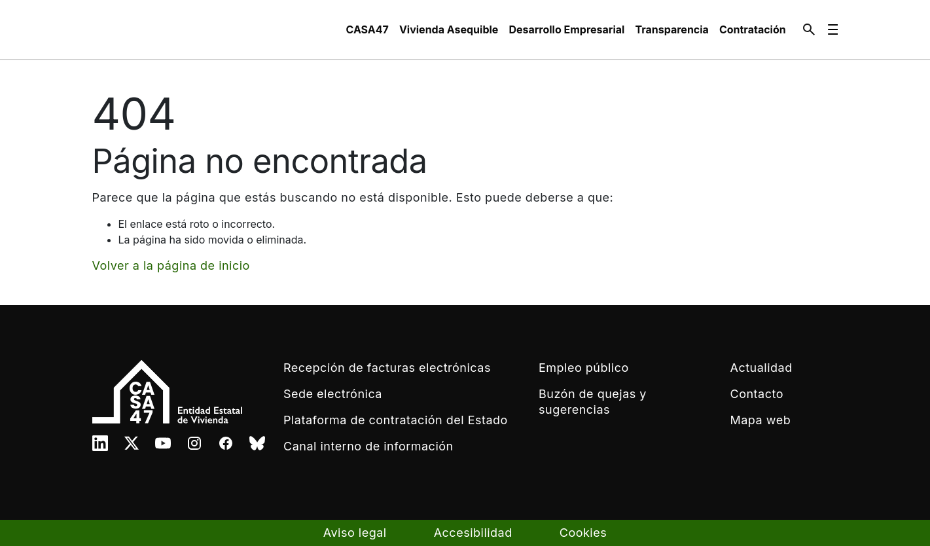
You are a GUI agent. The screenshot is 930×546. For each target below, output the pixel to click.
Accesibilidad (473, 532)
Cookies (583, 532)
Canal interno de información (368, 446)
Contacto (756, 394)
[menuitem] (367, 29)
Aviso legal (355, 532)
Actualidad (761, 367)
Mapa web (760, 420)
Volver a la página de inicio (171, 265)
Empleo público (584, 367)
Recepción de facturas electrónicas (387, 367)
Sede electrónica (332, 394)
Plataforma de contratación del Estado (395, 420)
